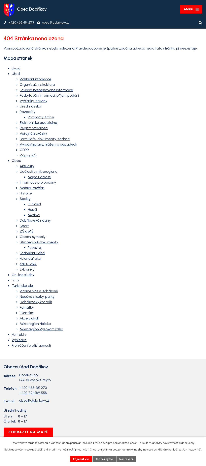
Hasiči (32, 210)
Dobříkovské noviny (35, 221)
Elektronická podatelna (38, 123)
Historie (26, 193)
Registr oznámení (34, 128)
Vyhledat (19, 340)
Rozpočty (27, 112)
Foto (15, 280)
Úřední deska (30, 106)
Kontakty (19, 335)
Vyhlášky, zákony (33, 101)
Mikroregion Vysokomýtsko (41, 329)
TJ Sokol (34, 204)
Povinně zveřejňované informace (46, 90)
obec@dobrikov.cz (34, 401)
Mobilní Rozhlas (32, 188)
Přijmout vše (80, 459)
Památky (27, 308)
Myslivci (34, 215)
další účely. (188, 443)
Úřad (16, 74)
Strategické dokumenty (39, 242)
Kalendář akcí (30, 259)
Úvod (16, 68)
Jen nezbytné (105, 459)
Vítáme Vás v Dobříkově (39, 291)
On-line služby (23, 275)
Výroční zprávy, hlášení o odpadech (48, 145)
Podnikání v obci (32, 253)
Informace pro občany (38, 183)
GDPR (24, 150)
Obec (16, 161)
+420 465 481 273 (33, 388)
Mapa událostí (39, 177)
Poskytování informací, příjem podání (49, 96)
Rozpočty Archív (41, 117)
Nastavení (127, 459)
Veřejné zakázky (33, 134)
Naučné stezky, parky (37, 297)
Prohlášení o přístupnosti (31, 346)
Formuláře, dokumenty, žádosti (45, 139)
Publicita (34, 248)
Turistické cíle (22, 286)
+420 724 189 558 (33, 393)
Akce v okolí (29, 318)
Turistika (26, 313)
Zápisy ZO (28, 155)
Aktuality (27, 166)
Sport (24, 226)
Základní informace (35, 79)
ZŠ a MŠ (27, 231)
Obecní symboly (32, 237)
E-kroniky (27, 270)
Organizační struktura (37, 85)
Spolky (25, 199)
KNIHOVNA (28, 264)
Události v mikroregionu (38, 172)
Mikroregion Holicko (35, 324)
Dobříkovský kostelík (36, 302)
